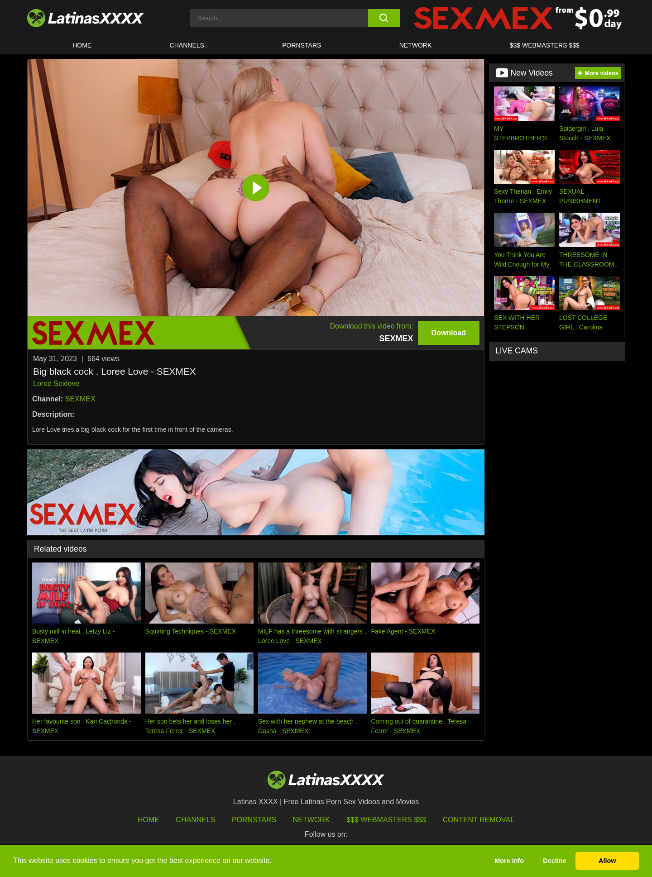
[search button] (383, 18)
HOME (81, 45)
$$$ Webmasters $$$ (386, 820)
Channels (195, 820)
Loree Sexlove (56, 383)
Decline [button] (554, 860)
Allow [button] (607, 860)
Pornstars (301, 45)
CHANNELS (187, 45)
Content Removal (479, 820)
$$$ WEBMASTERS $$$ (545, 45)
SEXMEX (80, 399)
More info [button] (509, 860)
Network (415, 45)
